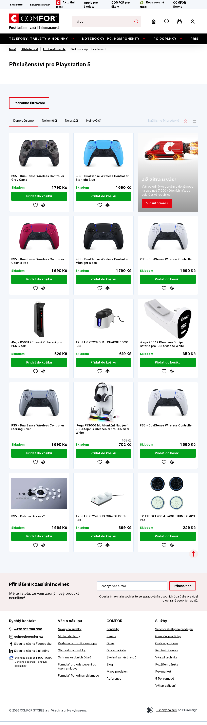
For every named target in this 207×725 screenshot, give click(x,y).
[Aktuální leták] (67, 4)
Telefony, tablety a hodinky (38, 39)
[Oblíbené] (35, 208)
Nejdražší (71, 123)
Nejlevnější (49, 123)
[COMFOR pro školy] (122, 5)
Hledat (136, 21)
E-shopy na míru (166, 713)
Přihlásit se (182, 589)
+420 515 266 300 (28, 632)
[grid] (185, 123)
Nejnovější (93, 123)
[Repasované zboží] (153, 4)
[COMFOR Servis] (182, 5)
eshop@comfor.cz (28, 640)
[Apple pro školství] (95, 5)
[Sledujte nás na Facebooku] (30, 647)
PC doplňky (165, 39)
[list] (194, 123)
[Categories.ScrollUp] (193, 557)
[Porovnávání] (43, 208)
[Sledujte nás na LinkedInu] (30, 654)
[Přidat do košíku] (39, 199)
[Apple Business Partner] (40, 4)
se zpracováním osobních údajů (160, 599)
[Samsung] (16, 4)
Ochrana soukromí (25, 664)
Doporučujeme (23, 123)
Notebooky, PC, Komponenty (111, 39)
